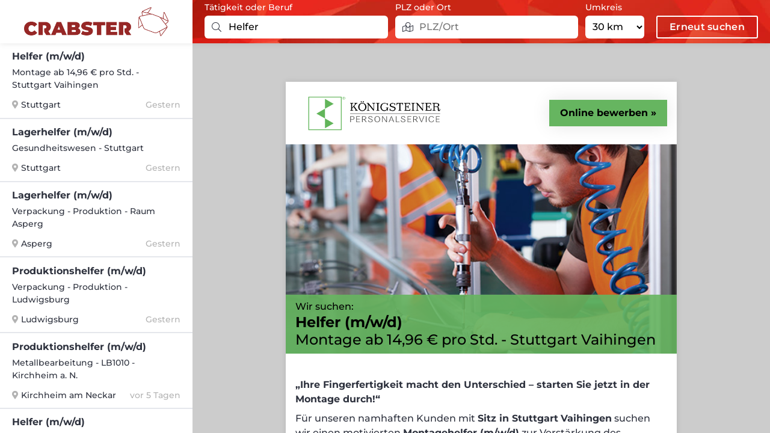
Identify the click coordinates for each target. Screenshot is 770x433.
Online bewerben (604, 112)
